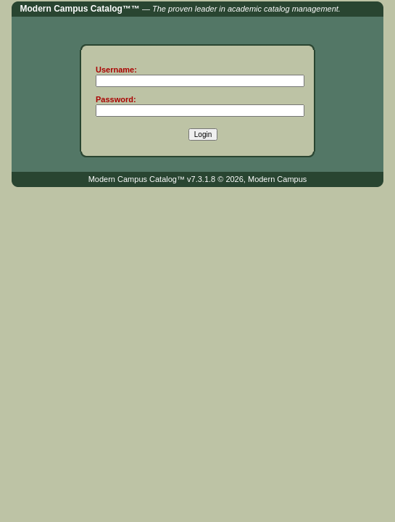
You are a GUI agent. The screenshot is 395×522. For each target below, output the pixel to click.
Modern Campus (277, 179)
